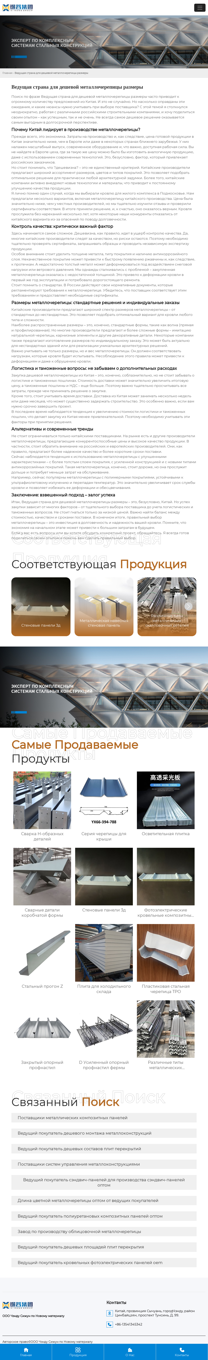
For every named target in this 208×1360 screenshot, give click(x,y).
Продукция (78, 1352)
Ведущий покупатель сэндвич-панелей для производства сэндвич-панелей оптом (104, 1182)
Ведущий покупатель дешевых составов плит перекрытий (79, 1148)
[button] (188, 606)
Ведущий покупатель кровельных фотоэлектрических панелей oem (90, 1262)
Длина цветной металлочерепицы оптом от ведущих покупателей (88, 1200)
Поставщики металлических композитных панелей (73, 1117)
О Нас (130, 1352)
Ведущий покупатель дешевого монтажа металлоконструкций (85, 1133)
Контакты (182, 1352)
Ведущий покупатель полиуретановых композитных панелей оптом (90, 1216)
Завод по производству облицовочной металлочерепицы (79, 1231)
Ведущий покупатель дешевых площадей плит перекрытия (81, 1247)
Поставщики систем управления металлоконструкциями (79, 1164)
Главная (7, 72)
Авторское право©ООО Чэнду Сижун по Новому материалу (47, 1342)
